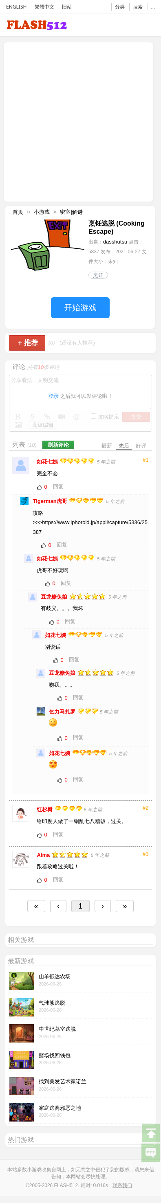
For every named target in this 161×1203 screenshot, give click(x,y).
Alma (44, 855)
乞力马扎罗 (63, 712)
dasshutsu (115, 242)
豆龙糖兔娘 (55, 597)
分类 (120, 6)
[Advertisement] (76, 121)
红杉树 (45, 809)
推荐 (28, 343)
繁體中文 (44, 6)
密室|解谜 (71, 212)
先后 (124, 446)
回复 (58, 486)
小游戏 (42, 212)
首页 (18, 212)
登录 (53, 396)
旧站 (67, 6)
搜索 (138, 6)
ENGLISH (16, 6)
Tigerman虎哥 (50, 501)
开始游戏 (80, 307)
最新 (106, 446)
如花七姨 (48, 462)
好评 (141, 446)
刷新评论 (58, 445)
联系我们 (122, 1185)
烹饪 (98, 275)
